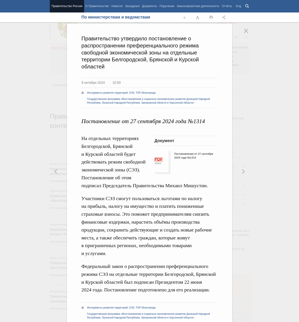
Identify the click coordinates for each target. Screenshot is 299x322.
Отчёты (227, 6)
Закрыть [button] (249, 34)
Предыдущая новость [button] (243, 171)
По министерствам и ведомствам (115, 17)
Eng (238, 6)
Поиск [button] (247, 6)
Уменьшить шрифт (185, 17)
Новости (117, 6)
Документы (149, 6)
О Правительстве (97, 6)
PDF (158, 159)
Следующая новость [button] (56, 171)
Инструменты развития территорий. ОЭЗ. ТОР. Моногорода (121, 92)
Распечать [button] (211, 17)
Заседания (132, 6)
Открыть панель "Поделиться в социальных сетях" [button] (224, 17)
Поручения (166, 6)
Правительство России (66, 6)
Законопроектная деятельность (198, 6)
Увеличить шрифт (198, 17)
